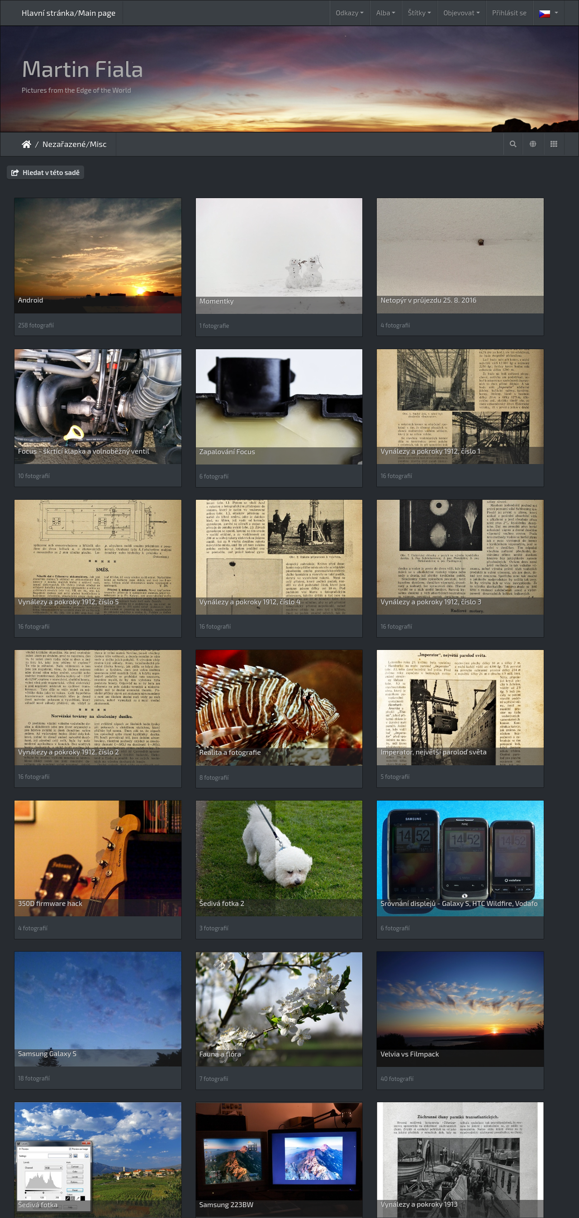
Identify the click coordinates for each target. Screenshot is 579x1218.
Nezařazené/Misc (75, 144)
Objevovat (459, 13)
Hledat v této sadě (45, 172)
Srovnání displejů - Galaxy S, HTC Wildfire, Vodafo (352, 645)
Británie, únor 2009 (331, 886)
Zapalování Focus (46, 395)
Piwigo (334, 1199)
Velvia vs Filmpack (188, 764)
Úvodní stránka (26, 144)
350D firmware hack (50, 641)
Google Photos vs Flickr (55, 1010)
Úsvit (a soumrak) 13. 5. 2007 (204, 886)
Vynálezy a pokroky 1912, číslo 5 (350, 395)
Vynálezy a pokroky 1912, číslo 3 (68, 518)
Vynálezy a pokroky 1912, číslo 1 (209, 395)
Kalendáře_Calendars (193, 1009)
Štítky (417, 13)
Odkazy (347, 13)
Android (30, 272)
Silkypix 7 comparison (53, 1139)
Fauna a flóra (39, 764)
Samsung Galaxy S (470, 641)
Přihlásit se (509, 13)
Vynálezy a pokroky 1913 (56, 886)
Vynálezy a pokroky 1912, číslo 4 (492, 395)
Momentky (176, 272)
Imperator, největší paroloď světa (494, 518)
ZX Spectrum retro (188, 1139)
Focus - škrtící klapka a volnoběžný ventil (497, 276)
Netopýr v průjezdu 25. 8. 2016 (348, 272)
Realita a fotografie (331, 518)
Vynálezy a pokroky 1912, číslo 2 (209, 518)
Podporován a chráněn (336, 1009)
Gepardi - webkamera (475, 887)
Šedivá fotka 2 (181, 641)
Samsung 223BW (468, 764)
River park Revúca (469, 1016)
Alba (383, 13)
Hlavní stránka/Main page (68, 13)
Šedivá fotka (320, 764)
